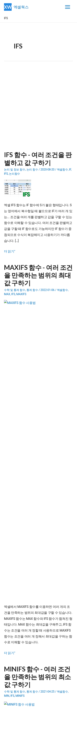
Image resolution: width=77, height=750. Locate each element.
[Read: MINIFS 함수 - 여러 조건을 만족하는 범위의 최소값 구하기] (19, 429)
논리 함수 (32, 169)
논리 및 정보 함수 (14, 169)
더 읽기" (9, 251)
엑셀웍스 (21, 7)
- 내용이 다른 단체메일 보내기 (40, 571)
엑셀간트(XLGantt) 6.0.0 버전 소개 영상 (35, 615)
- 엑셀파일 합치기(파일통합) (37, 576)
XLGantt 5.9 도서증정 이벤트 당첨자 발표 (37, 630)
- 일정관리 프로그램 (32, 561)
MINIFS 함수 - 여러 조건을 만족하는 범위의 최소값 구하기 (37, 395)
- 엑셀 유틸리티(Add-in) (36, 566)
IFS (6, 173)
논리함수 (14, 173)
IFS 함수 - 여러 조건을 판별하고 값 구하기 (38, 158)
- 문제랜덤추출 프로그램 (34, 581)
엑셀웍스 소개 (38, 744)
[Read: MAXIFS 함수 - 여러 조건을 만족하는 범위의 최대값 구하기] (19, 308)
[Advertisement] (38, 108)
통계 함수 (32, 290)
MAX (7, 294)
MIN (6, 414)
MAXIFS (21, 294)
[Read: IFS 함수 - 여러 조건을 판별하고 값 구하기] (19, 188)
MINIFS (19, 414)
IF (70, 169)
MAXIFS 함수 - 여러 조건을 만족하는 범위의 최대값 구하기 (38, 275)
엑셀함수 (62, 169)
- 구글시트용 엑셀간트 (39, 555)
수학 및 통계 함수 (14, 290)
